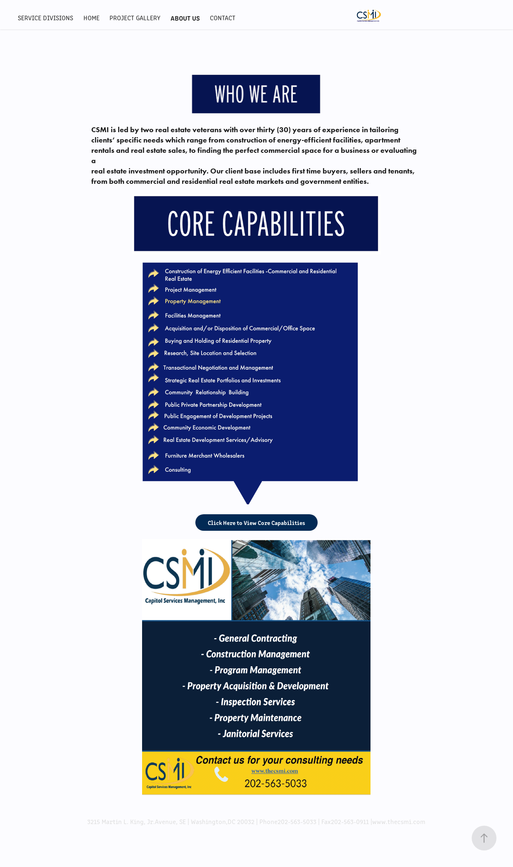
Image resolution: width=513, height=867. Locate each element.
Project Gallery (134, 17)
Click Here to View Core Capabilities (256, 522)
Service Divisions (45, 17)
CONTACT (222, 17)
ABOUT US (185, 17)
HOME (91, 17)
